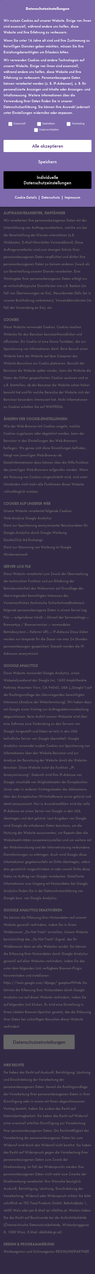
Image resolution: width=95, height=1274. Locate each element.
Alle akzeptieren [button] (47, 146)
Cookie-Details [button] (26, 197)
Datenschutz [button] (51, 197)
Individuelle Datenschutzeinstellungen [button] (47, 180)
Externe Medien (46, 129)
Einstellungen (22, 112)
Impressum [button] (72, 197)
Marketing (75, 123)
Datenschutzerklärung (20, 106)
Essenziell (17, 123)
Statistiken (46, 123)
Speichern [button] (47, 162)
